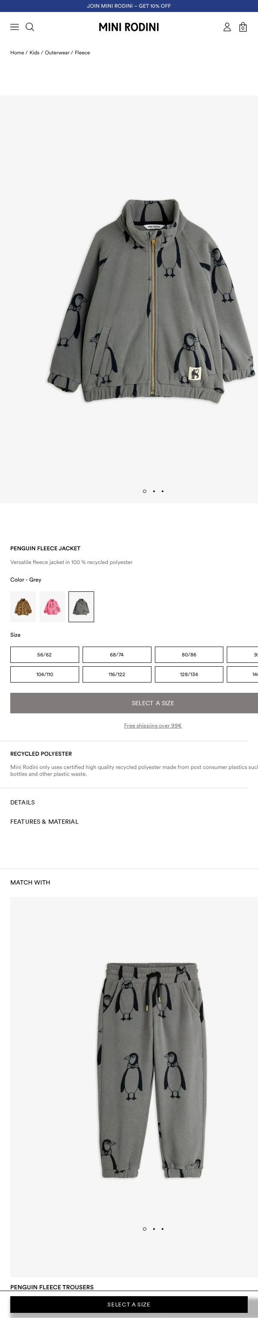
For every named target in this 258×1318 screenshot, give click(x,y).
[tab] (144, 491)
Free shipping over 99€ (153, 725)
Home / (19, 53)
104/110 (44, 674)
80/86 (189, 655)
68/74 (117, 655)
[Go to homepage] (128, 27)
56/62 (44, 655)
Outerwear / (59, 53)
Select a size (128, 1304)
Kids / (36, 53)
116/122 (117, 674)
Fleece (82, 53)
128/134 (189, 674)
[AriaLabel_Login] (227, 27)
